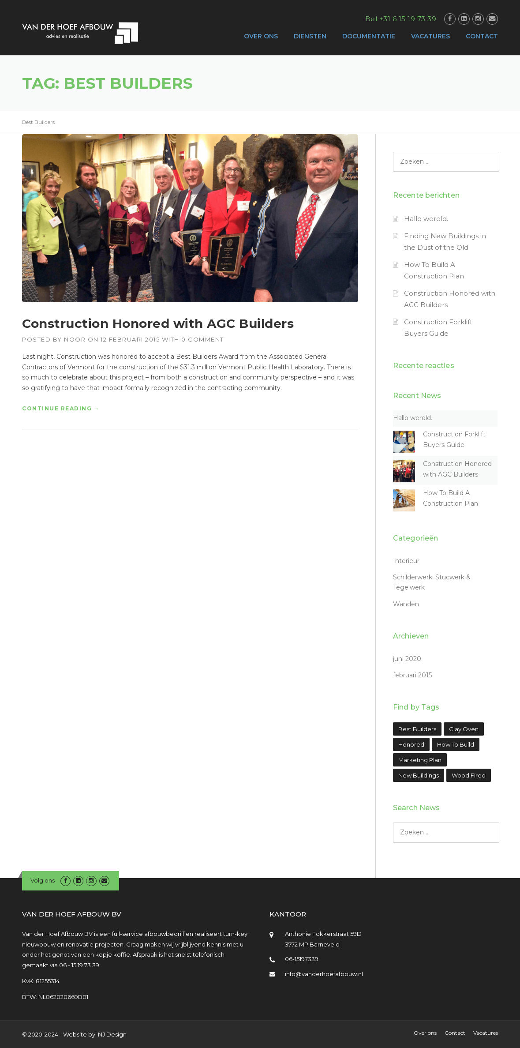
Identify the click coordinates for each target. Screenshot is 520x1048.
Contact (455, 1033)
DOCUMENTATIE (368, 36)
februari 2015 (412, 675)
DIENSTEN (310, 36)
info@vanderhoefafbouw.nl (324, 973)
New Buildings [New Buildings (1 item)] (418, 775)
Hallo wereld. (426, 218)
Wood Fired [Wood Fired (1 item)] (469, 775)
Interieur (406, 561)
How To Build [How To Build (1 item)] (455, 744)
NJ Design (112, 1034)
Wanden (406, 604)
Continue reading (61, 408)
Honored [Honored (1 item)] (411, 744)
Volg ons (42, 880)
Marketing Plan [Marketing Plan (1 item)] (419, 759)
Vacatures (485, 1033)
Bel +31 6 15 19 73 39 (401, 19)
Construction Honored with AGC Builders (158, 323)
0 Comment (202, 339)
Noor (75, 339)
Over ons (425, 1033)
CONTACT (482, 36)
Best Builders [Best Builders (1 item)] (417, 728)
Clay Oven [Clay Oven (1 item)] (464, 728)
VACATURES (430, 36)
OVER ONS (261, 36)
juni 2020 (407, 659)
